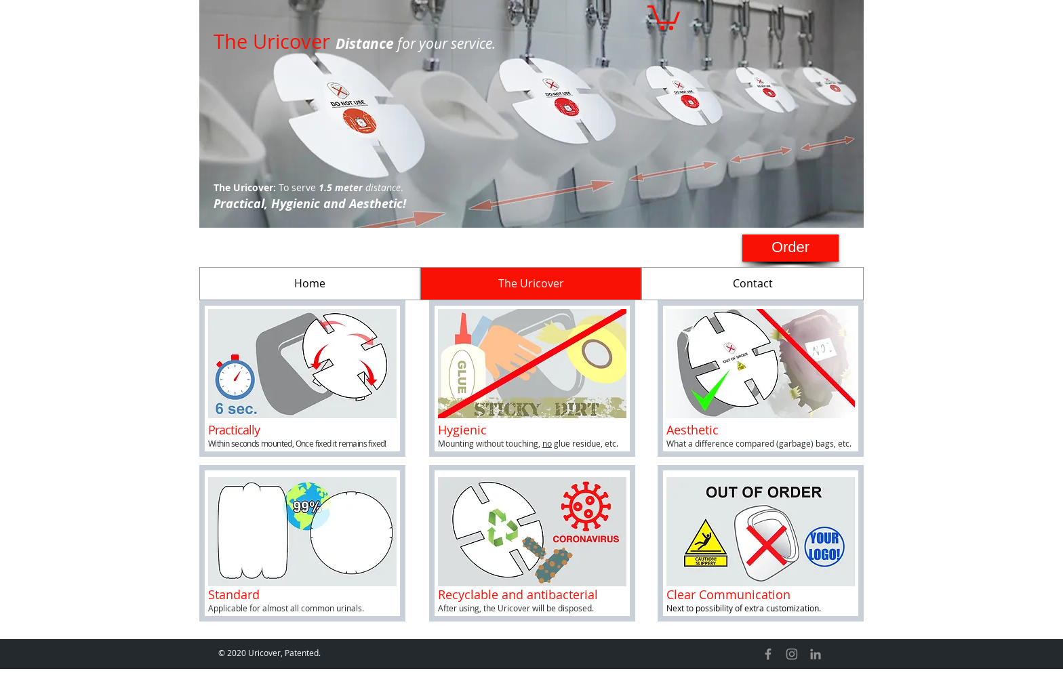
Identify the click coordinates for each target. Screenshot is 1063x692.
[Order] (790, 248)
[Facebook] (768, 654)
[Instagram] (791, 654)
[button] (663, 16)
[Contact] (752, 283)
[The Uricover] (530, 283)
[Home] (309, 283)
